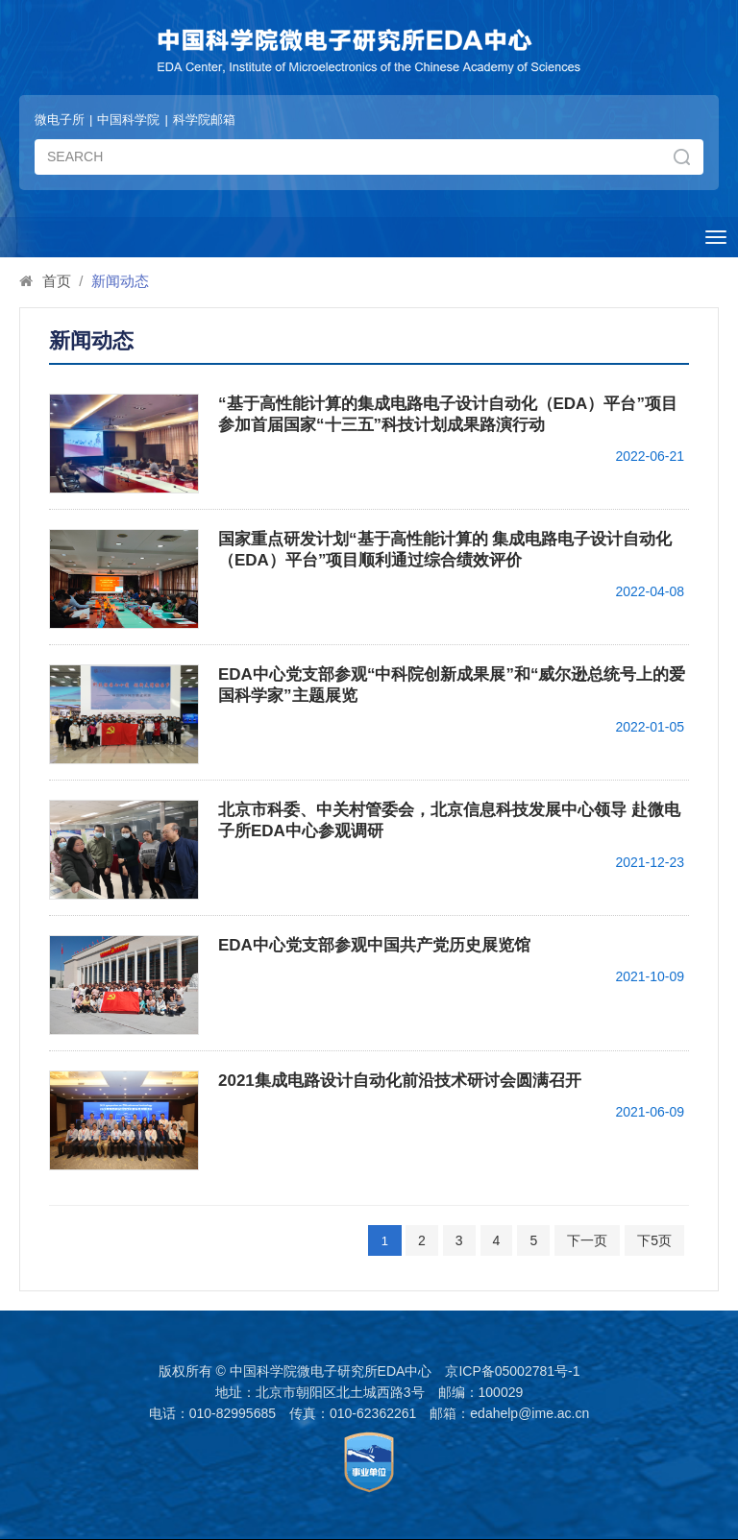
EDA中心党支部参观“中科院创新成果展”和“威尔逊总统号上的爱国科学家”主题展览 (451, 685)
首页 (56, 281)
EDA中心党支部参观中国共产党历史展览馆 (374, 945)
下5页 (654, 1240)
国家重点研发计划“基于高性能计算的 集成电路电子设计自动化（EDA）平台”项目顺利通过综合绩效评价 (445, 549)
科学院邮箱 (204, 119)
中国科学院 (128, 119)
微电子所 (60, 119)
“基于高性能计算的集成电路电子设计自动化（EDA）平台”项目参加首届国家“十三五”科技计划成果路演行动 (447, 414)
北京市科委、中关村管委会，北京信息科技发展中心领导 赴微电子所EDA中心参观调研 (449, 820)
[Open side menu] (716, 237)
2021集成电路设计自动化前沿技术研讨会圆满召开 (399, 1080)
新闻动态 (120, 281)
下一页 (587, 1240)
